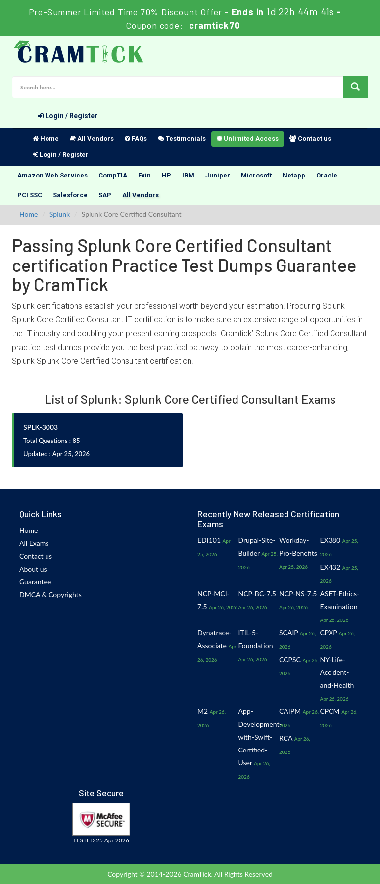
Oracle (326, 175)
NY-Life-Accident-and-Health (337, 672)
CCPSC (290, 659)
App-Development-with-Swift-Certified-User (260, 737)
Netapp (294, 175)
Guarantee (35, 581)
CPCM (330, 711)
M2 (202, 711)
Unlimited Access (248, 138)
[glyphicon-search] (355, 87)
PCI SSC (29, 195)
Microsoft (256, 175)
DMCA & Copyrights (50, 594)
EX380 (330, 540)
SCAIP (288, 632)
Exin (144, 175)
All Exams (33, 543)
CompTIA (112, 175)
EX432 (330, 567)
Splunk (59, 214)
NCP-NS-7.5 (298, 593)
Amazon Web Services (52, 175)
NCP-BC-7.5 (257, 593)
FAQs (136, 138)
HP (166, 175)
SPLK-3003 (40, 427)
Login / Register (67, 116)
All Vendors (92, 138)
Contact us (310, 138)
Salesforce (70, 195)
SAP (104, 195)
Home (46, 138)
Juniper (217, 175)
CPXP (328, 632)
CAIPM (290, 711)
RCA (285, 738)
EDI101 (209, 540)
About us (33, 569)
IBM (188, 175)
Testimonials (182, 138)
